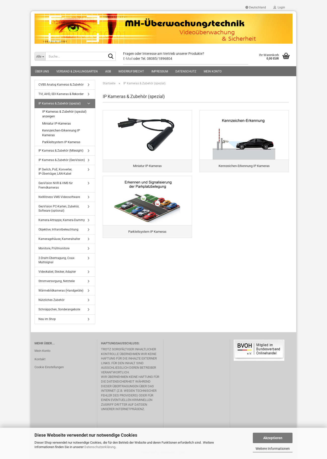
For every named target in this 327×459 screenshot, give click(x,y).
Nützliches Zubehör (51, 300)
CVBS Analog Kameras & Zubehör (61, 84)
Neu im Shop (47, 319)
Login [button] (279, 7)
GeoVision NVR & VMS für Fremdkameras (55, 185)
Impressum (159, 71)
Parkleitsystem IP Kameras (61, 142)
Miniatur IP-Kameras (56, 123)
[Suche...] (39, 56)
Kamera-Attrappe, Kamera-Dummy (61, 220)
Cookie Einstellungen (49, 367)
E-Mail (127, 59)
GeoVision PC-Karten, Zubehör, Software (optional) (58, 208)
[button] (256, 7)
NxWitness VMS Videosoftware (59, 197)
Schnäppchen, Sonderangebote (59, 309)
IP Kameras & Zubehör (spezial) (59, 103)
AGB (108, 71)
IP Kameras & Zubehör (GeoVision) (61, 160)
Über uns (42, 71)
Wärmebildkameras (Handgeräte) (60, 290)
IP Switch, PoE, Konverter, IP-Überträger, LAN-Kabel (55, 171)
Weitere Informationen (273, 449)
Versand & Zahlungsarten (77, 71)
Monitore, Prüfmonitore (53, 248)
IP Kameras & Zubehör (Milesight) (60, 150)
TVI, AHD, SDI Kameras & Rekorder (61, 94)
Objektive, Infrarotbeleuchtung (58, 229)
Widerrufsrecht (131, 71)
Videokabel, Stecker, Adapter (57, 271)
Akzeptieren (272, 438)
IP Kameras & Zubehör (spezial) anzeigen (64, 114)
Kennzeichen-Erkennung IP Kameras (61, 133)
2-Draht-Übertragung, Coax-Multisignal (56, 260)
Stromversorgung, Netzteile (56, 281)
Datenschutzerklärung (99, 447)
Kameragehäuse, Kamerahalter (59, 239)
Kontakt (39, 359)
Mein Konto (213, 71)
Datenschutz (185, 71)
